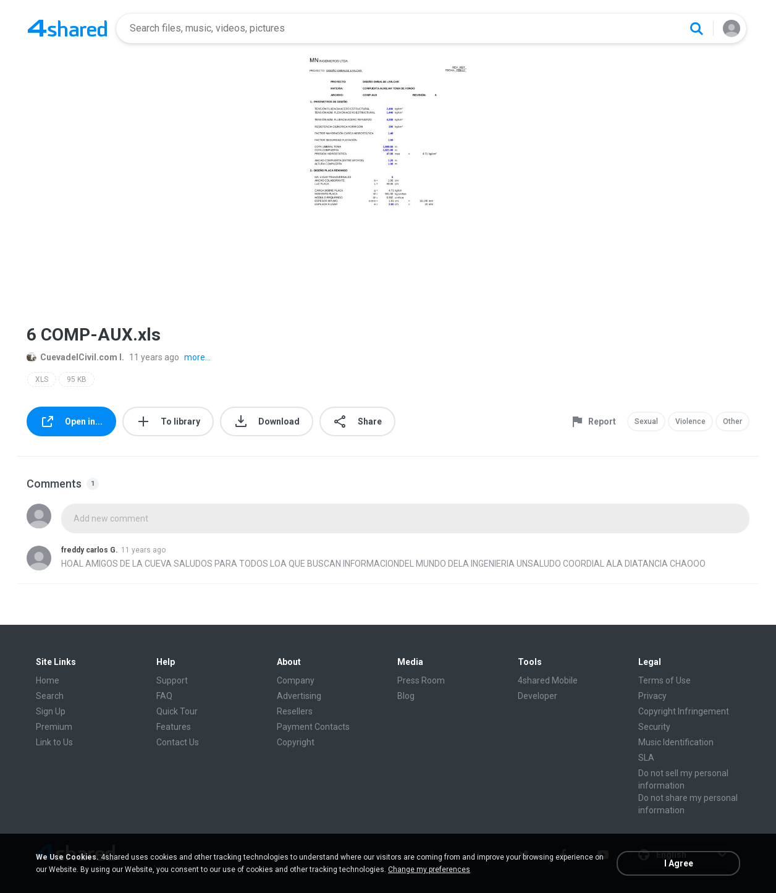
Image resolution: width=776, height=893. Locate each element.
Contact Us (177, 742)
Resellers (295, 711)
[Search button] (696, 28)
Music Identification (676, 742)
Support (172, 680)
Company (295, 680)
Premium (54, 727)
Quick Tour (177, 711)
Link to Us (54, 742)
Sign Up (50, 711)
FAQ (164, 696)
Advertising (299, 696)
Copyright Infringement (683, 711)
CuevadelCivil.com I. (75, 357)
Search (50, 696)
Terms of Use (664, 680)
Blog (406, 696)
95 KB (76, 379)
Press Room (421, 680)
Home (47, 680)
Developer (537, 696)
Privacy (652, 696)
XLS (41, 379)
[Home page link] (67, 28)
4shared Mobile (548, 680)
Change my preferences (429, 869)
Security (654, 727)
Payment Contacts (313, 727)
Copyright (295, 742)
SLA (646, 758)
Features (173, 727)
